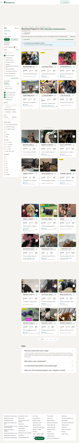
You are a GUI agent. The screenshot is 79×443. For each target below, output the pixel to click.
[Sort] (66, 39)
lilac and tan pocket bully (38, 427)
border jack (64, 416)
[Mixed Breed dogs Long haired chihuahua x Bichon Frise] (49, 58)
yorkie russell (65, 433)
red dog (63, 431)
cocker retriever (50, 436)
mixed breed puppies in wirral (10, 433)
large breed (21, 435)
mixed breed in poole (8, 418)
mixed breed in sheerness (10, 435)
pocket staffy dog (51, 425)
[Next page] (58, 339)
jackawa (49, 431)
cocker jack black (51, 427)
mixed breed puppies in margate (9, 430)
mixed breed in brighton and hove (10, 423)
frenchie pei (21, 424)
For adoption (14, 39)
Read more (72, 36)
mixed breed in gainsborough (10, 437)
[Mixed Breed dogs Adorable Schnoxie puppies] (30, 240)
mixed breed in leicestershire (10, 416)
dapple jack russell (37, 422)
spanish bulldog (36, 420)
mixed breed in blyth (8, 420)
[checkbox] (4, 55)
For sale (7, 39)
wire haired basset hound (67, 418)
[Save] (37, 67)
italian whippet (50, 420)
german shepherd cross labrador (23, 421)
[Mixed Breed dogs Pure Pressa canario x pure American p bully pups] (49, 286)
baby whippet (65, 420)
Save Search (26, 39)
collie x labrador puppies (38, 433)
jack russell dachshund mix (53, 438)
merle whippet (21, 428)
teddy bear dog (65, 425)
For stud (7, 42)
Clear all (16, 28)
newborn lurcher (51, 429)
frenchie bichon (36, 418)
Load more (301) (14, 78)
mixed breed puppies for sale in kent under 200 (10, 427)
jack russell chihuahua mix (68, 422)
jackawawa (64, 427)
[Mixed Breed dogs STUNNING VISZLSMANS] (67, 165)
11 (55, 339)
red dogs (35, 431)
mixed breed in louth (23, 416)
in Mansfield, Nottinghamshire (55, 29)
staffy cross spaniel (66, 429)
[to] (16, 119)
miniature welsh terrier (52, 422)
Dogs (5, 33)
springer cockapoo (37, 429)
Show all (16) (9, 99)
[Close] (74, 43)
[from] (8, 119)
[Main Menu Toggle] (1, 2)
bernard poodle (50, 433)
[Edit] (18, 83)
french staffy (50, 416)
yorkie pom (49, 418)
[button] (49, 58)
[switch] (15, 47)
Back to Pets (7, 30)
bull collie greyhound (37, 436)
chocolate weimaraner (23, 426)
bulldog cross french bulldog (24, 433)
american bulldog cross (23, 437)
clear (17, 49)
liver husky (35, 416)
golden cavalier (21, 430)
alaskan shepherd (37, 425)
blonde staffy (21, 418)
